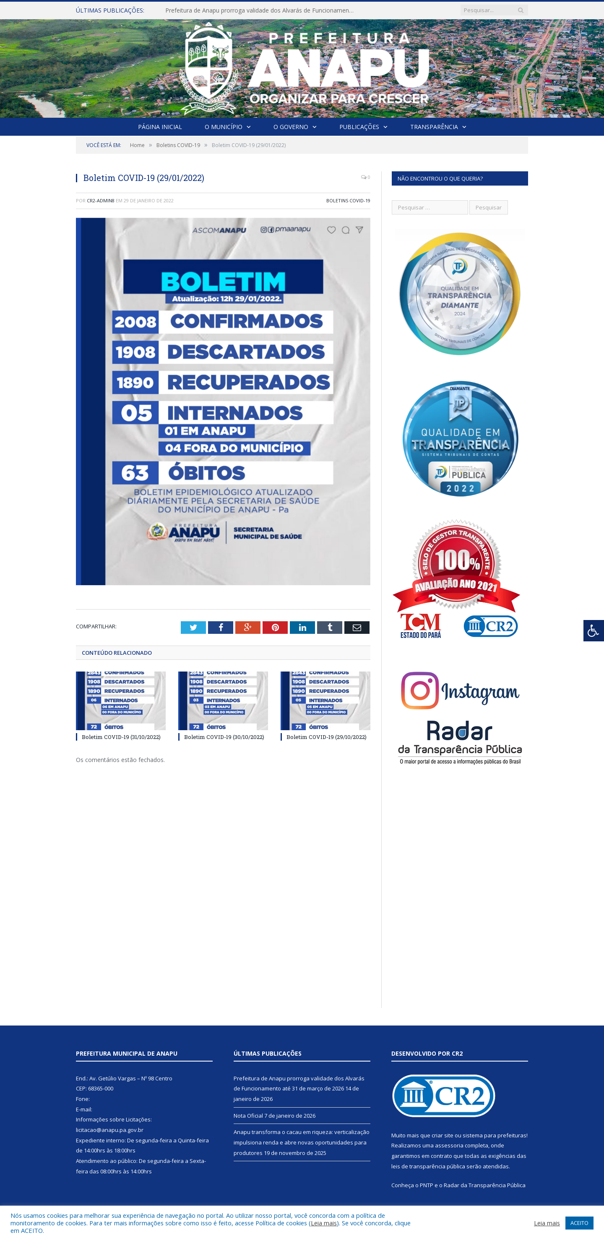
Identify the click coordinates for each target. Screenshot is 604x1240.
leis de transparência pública (428, 1166)
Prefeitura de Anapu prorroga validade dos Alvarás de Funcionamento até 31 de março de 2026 (261, 10)
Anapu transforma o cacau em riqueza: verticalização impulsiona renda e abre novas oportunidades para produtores (302, 1142)
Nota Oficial (248, 1115)
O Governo (290, 127)
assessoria (449, 1145)
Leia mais (324, 1223)
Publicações (359, 127)
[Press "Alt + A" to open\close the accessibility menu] (593, 630)
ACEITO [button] (579, 1223)
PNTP (426, 1185)
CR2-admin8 (101, 200)
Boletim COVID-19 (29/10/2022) (326, 737)
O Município (223, 127)
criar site (442, 1135)
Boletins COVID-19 (348, 200)
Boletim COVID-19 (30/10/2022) (224, 737)
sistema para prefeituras (494, 1135)
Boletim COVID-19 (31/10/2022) (121, 737)
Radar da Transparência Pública (485, 1185)
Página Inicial (160, 127)
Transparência (434, 127)
